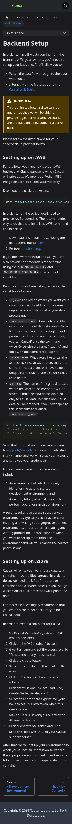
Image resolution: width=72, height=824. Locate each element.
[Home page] (6, 18)
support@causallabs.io (23, 450)
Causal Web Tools (21, 89)
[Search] (65, 5)
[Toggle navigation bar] (6, 6)
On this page (15, 33)
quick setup (32, 249)
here (39, 243)
